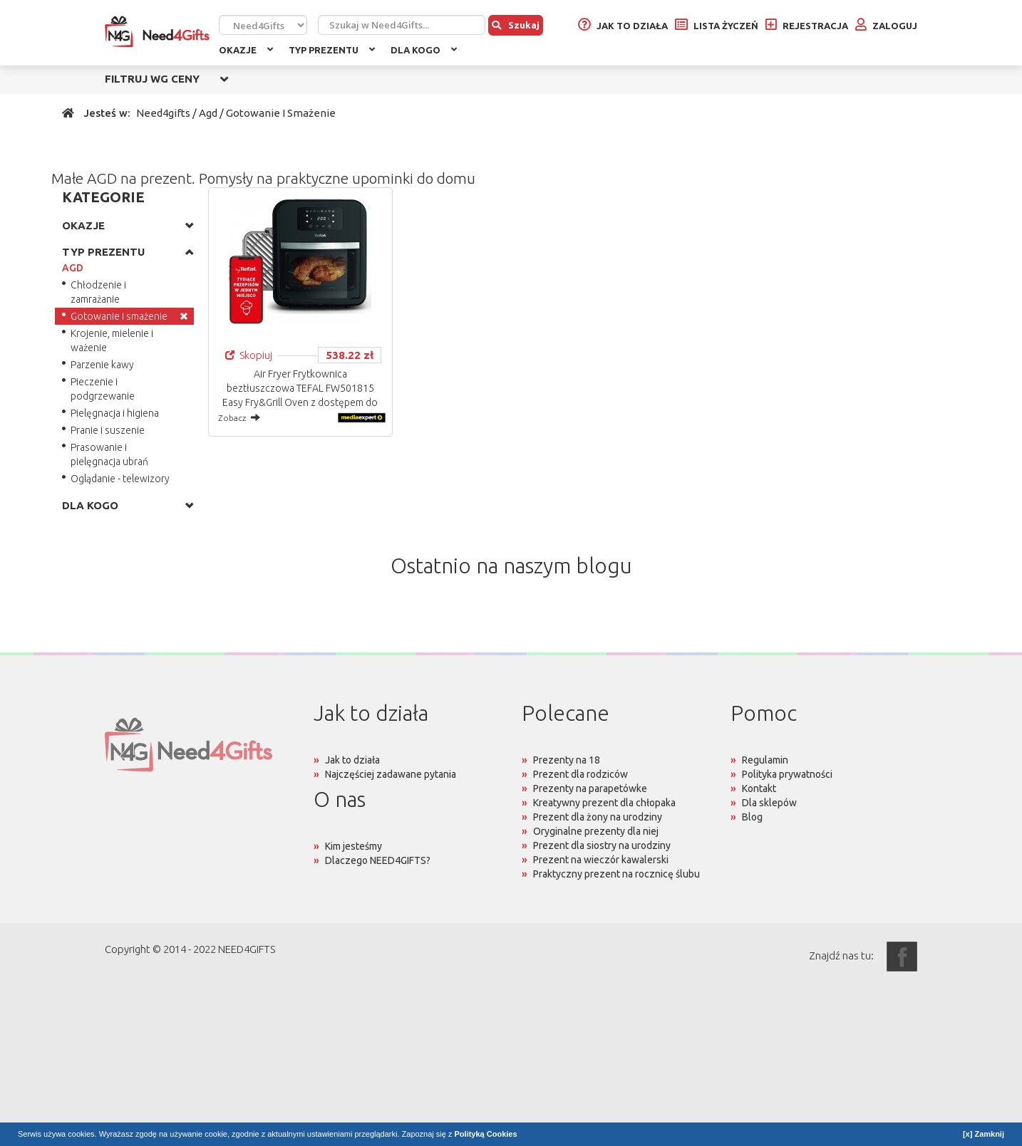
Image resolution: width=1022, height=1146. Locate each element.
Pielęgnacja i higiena (115, 413)
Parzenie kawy (102, 364)
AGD (72, 268)
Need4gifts (163, 113)
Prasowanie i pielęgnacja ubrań (109, 454)
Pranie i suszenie (108, 430)
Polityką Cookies (486, 1134)
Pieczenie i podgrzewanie (103, 389)
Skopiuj (248, 355)
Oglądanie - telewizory (120, 478)
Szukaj (516, 25)
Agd (208, 113)
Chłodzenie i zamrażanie (98, 292)
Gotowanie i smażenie (119, 316)
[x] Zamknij (983, 1134)
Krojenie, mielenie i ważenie (112, 340)
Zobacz (239, 417)
